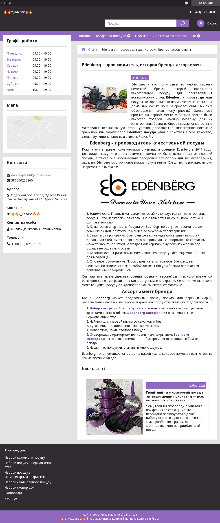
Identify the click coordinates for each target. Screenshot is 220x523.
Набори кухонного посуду (24, 457)
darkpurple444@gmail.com (30, 175)
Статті (93, 50)
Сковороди (13, 493)
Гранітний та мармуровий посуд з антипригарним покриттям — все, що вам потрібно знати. (175, 396)
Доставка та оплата (169, 35)
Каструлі (11, 498)
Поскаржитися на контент (105, 519)
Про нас (141, 35)
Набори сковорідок (19, 487)
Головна (84, 35)
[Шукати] (182, 23)
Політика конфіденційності (142, 519)
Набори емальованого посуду (27, 482)
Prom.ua (131, 514)
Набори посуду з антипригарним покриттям (24, 474)
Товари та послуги (110, 35)
